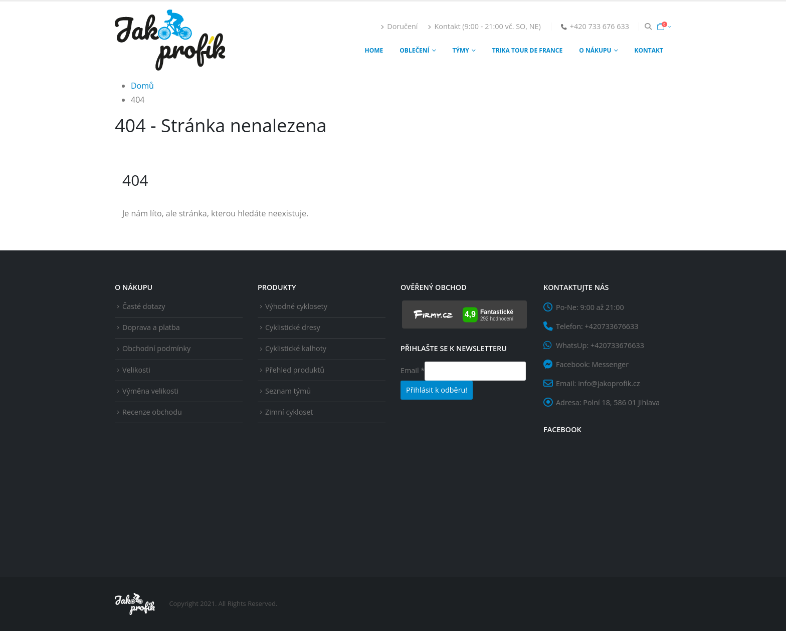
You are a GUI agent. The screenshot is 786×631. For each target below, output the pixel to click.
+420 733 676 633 (599, 26)
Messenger (610, 364)
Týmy (461, 50)
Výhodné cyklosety (296, 306)
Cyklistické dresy (292, 327)
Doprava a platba (151, 327)
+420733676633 (612, 326)
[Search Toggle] (648, 27)
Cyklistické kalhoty (295, 348)
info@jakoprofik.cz (609, 383)
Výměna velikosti (150, 391)
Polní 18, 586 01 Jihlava (621, 402)
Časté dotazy (143, 306)
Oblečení (414, 50)
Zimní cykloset (289, 412)
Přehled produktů (294, 370)
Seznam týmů (288, 391)
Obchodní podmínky (156, 348)
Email (413, 370)
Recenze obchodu (152, 412)
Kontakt (649, 50)
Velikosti (136, 370)
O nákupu (595, 50)
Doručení (399, 26)
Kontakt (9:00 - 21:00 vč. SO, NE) (484, 26)
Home (374, 50)
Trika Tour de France (527, 50)
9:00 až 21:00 (602, 307)
